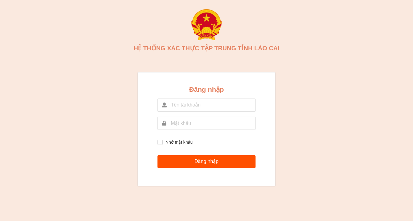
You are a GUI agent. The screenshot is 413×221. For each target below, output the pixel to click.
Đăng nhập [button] (206, 161)
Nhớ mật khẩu (179, 142)
